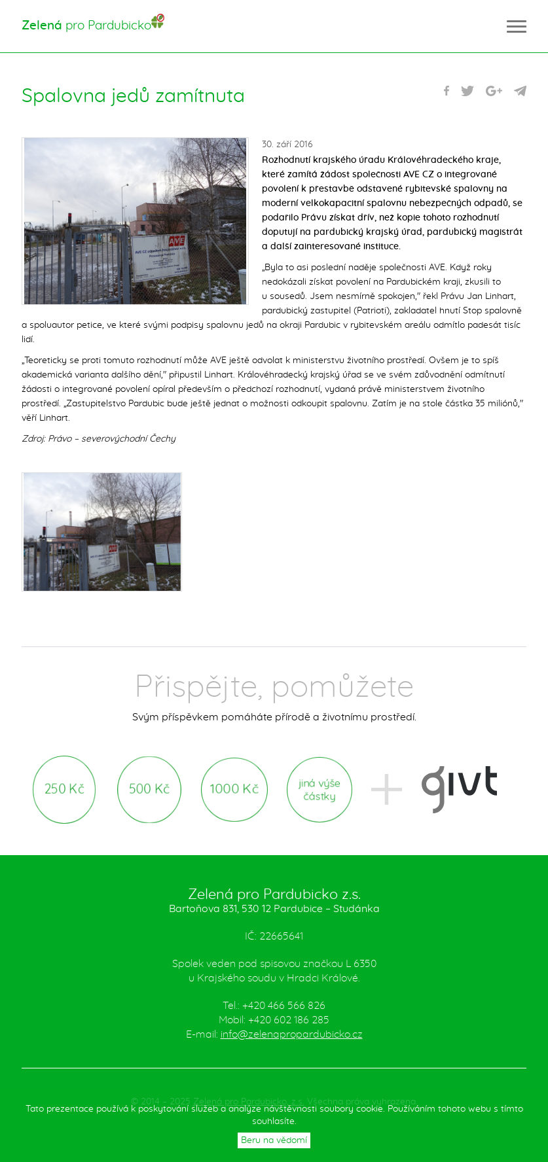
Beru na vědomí (274, 1140)
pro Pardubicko (86, 26)
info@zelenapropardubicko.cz (292, 1034)
